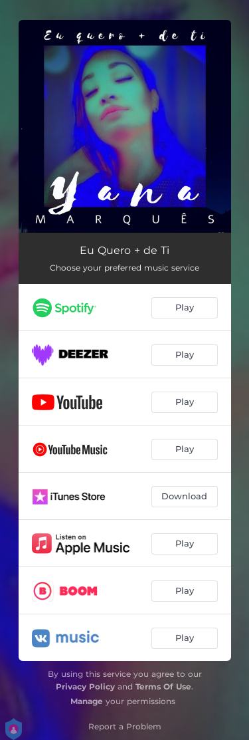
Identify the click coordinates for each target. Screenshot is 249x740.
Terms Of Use (163, 686)
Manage (86, 701)
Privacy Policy (85, 686)
